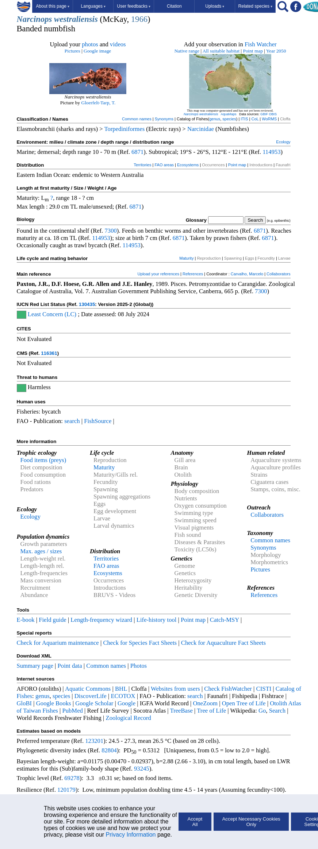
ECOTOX (123, 696)
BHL (121, 688)
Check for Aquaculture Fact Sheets (223, 642)
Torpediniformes (124, 128)
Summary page (35, 665)
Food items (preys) (43, 460)
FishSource (97, 421)
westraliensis (76, 19)
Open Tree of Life (244, 703)
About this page (52, 6)
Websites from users (175, 688)
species (229, 119)
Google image (97, 51)
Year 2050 (276, 51)
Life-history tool (157, 619)
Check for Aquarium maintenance (58, 642)
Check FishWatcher (228, 688)
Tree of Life (211, 710)
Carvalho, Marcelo (247, 274)
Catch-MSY (224, 619)
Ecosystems (188, 165)
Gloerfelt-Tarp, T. (98, 102)
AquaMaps (228, 114)
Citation (174, 6)
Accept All (195, 821)
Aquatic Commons (88, 688)
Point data (70, 665)
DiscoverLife (90, 696)
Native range (187, 51)
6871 (137, 151)
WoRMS (269, 119)
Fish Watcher (261, 44)
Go (262, 710)
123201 (94, 740)
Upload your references (158, 274)
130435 (87, 304)
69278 (72, 778)
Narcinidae (200, 128)
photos (90, 44)
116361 (49, 353)
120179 (66, 789)
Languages (93, 6)
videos (118, 44)
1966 (139, 19)
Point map (253, 51)
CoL (254, 119)
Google (126, 703)
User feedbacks (133, 6)
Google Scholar (94, 703)
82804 (109, 750)
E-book (26, 619)
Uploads (214, 6)
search (72, 421)
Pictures (72, 51)
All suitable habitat (221, 51)
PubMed (72, 710)
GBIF (264, 114)
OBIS (273, 114)
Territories (142, 165)
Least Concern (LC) (52, 314)
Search (277, 710)
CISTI (264, 688)
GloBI (24, 703)
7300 (111, 230)
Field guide (52, 619)
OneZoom (205, 703)
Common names (137, 119)
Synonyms (164, 119)
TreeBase (181, 710)
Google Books (53, 703)
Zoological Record (128, 717)
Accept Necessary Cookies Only (251, 821)
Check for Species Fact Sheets (140, 642)
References (193, 274)
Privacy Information (131, 834)
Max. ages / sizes (41, 551)
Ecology (283, 142)
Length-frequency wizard (101, 619)
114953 (271, 151)
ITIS (244, 119)
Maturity (186, 258)
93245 (141, 768)
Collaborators (278, 274)
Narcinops (34, 19)
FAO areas (164, 165)
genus (214, 119)
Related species (255, 6)
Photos (138, 665)
